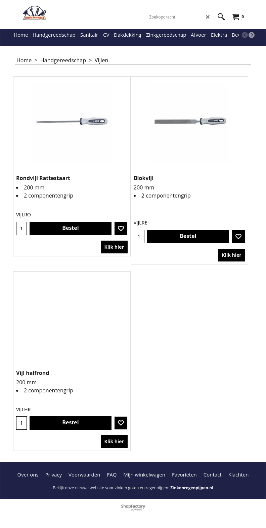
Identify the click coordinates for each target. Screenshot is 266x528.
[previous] (245, 35)
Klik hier (114, 247)
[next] (252, 35)
